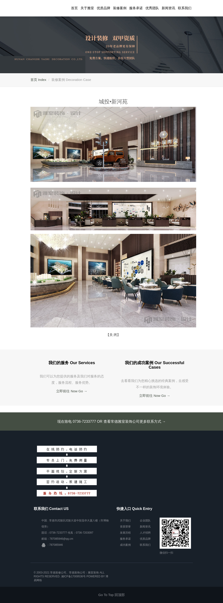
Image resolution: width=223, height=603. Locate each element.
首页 (74, 8)
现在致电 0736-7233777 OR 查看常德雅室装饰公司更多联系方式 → (111, 421)
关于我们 (125, 520)
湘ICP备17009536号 (73, 576)
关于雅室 (87, 8)
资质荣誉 (125, 526)
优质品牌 (103, 8)
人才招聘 (145, 532)
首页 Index (38, 80)
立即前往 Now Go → (71, 391)
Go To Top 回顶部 (111, 595)
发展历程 (125, 532)
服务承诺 (136, 8)
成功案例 (125, 544)
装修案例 (119, 8)
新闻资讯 (168, 8)
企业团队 (145, 520)
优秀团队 (152, 8)
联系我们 (184, 8)
